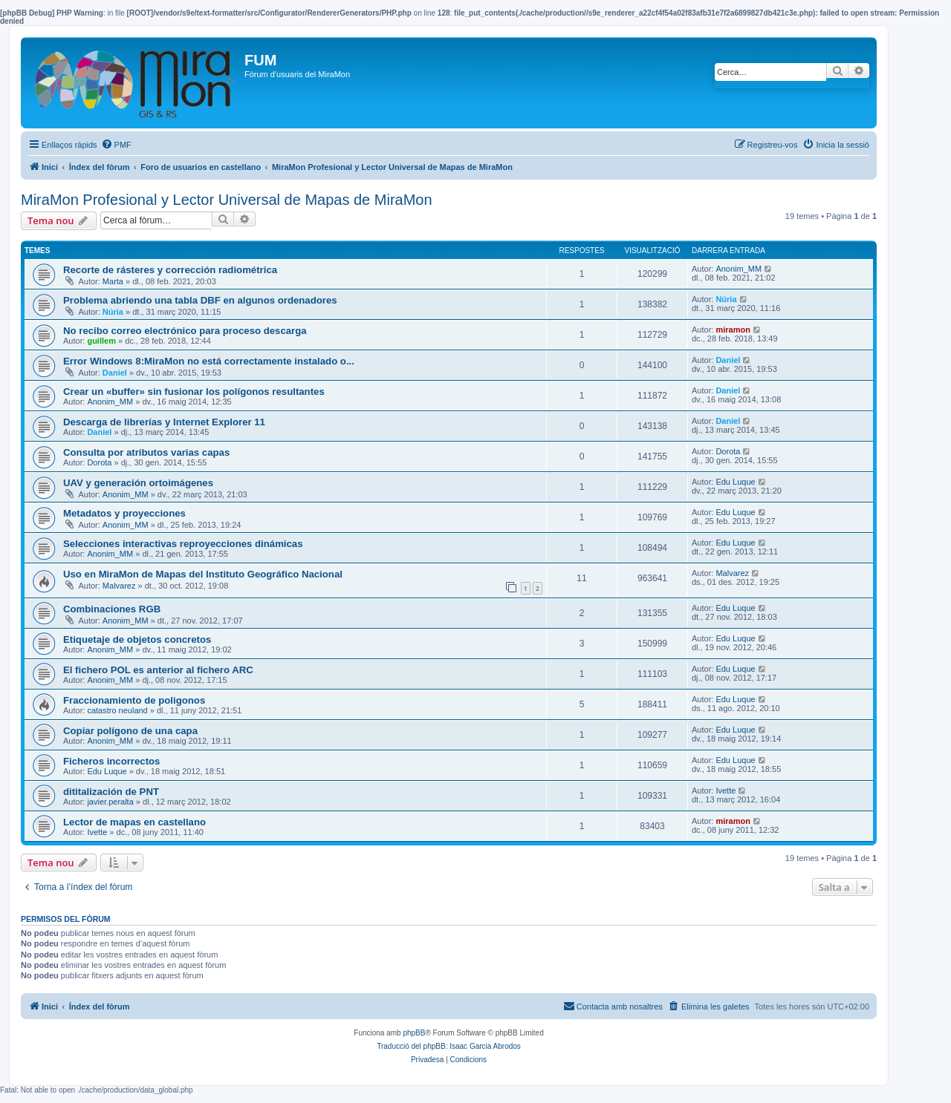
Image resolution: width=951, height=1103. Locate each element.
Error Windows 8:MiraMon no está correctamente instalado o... (208, 361)
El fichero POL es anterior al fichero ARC (158, 669)
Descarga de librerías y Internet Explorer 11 (164, 422)
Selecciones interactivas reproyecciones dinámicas (183, 543)
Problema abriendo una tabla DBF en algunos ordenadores (200, 300)
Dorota (99, 462)
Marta (113, 281)
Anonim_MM (738, 268)
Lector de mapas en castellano (134, 822)
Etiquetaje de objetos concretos (137, 639)
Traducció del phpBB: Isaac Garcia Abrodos (449, 1046)
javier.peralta (110, 801)
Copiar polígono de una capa (130, 730)
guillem (101, 340)
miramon (732, 329)
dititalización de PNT (111, 791)
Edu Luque (735, 481)
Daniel (115, 372)
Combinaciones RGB (111, 609)
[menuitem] (116, 145)
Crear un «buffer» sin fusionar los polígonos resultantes (194, 391)
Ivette (725, 790)
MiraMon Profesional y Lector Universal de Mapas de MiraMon (226, 200)
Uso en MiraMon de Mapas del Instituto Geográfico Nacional (203, 574)
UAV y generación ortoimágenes (138, 482)
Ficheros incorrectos (111, 761)
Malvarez (119, 585)
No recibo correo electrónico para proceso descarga (185, 330)
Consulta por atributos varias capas (146, 452)
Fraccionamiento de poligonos (134, 700)
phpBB (414, 1033)
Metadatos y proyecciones (124, 513)
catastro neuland (117, 710)
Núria (113, 311)
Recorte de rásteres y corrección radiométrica (170, 269)
